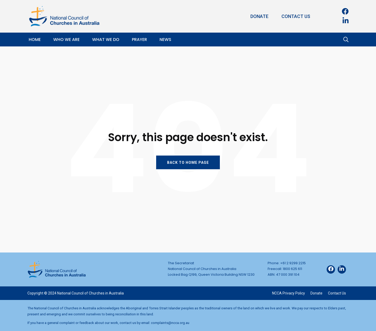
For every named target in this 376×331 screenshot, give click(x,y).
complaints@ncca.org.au (170, 323)
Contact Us (295, 16)
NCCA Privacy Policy (288, 293)
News (165, 40)
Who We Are (66, 40)
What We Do (105, 40)
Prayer (139, 40)
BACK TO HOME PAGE (188, 162)
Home (35, 40)
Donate (259, 16)
